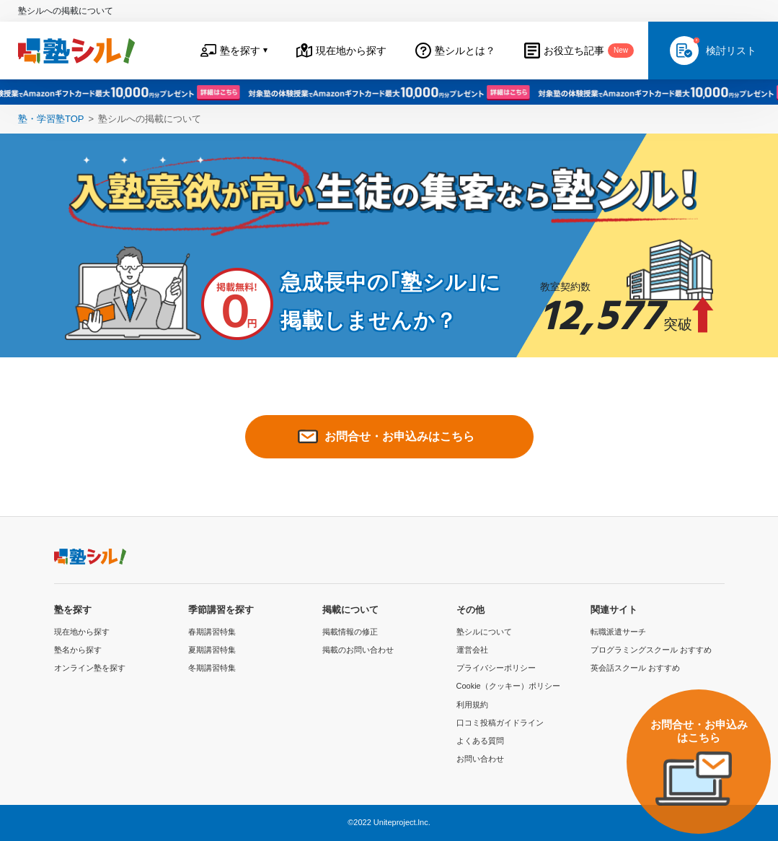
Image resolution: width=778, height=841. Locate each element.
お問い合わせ (480, 758)
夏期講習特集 (212, 649)
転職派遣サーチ (618, 631)
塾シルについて (484, 631)
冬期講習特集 (212, 667)
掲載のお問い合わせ (358, 649)
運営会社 (472, 649)
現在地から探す (82, 631)
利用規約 (472, 704)
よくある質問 (480, 740)
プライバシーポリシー (496, 667)
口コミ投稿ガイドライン (500, 722)
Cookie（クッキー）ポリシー (508, 685)
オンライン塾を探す (89, 667)
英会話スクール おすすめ (635, 667)
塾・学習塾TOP (51, 118)
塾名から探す (78, 649)
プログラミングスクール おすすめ (651, 649)
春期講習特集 (212, 631)
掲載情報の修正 (350, 631)
